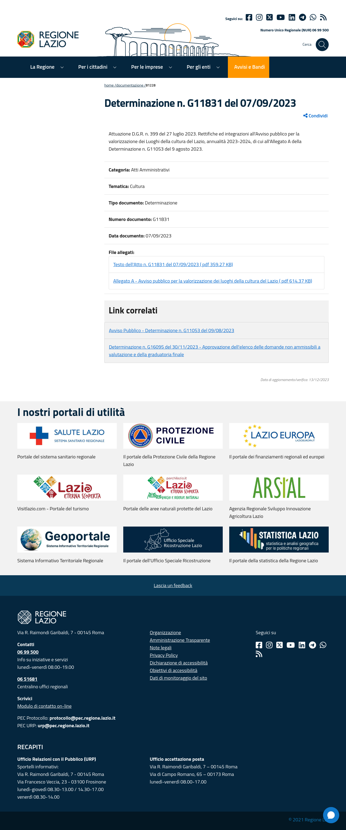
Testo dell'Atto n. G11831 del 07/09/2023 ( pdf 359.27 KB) (173, 264)
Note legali (161, 647)
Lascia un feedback (173, 585)
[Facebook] (249, 17)
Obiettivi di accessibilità (173, 670)
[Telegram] (312, 645)
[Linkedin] (292, 17)
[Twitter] (269, 17)
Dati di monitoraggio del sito (178, 678)
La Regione (42, 67)
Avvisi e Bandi (249, 67)
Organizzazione (165, 632)
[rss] (323, 17)
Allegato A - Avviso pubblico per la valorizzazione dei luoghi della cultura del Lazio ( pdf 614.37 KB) (212, 281)
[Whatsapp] (313, 17)
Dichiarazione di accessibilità (179, 662)
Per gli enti (199, 67)
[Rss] (259, 654)
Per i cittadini (93, 67)
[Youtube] (281, 17)
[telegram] (302, 17)
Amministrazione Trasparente (180, 640)
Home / (110, 85)
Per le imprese (147, 67)
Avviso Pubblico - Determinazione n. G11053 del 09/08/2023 (171, 330)
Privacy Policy (164, 655)
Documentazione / (131, 85)
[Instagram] (259, 17)
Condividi (315, 115)
